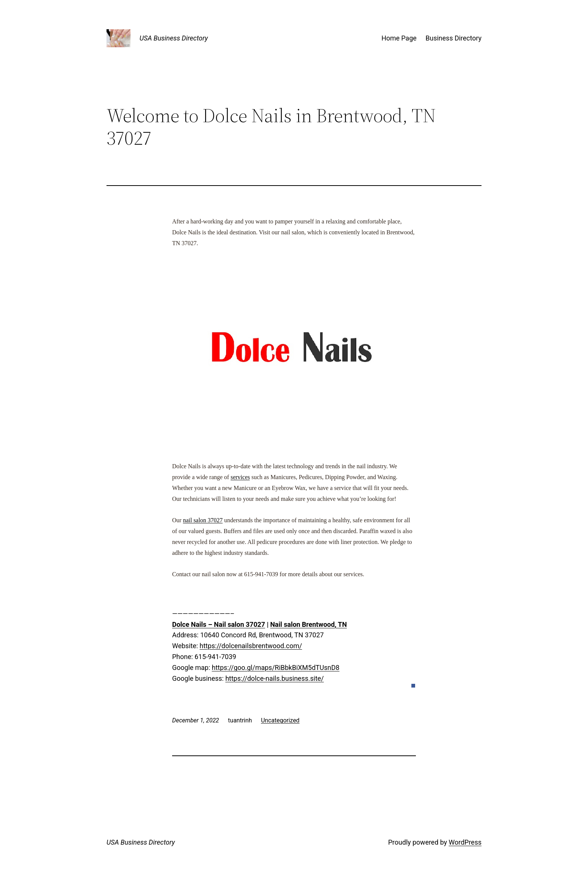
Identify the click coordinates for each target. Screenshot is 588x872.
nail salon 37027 (203, 520)
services (240, 477)
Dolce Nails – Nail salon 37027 (218, 624)
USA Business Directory (174, 38)
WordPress (465, 842)
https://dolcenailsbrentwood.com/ (251, 646)
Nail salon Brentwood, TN (308, 624)
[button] (413, 686)
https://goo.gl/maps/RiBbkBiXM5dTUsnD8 (275, 667)
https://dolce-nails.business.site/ (274, 678)
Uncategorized (280, 720)
